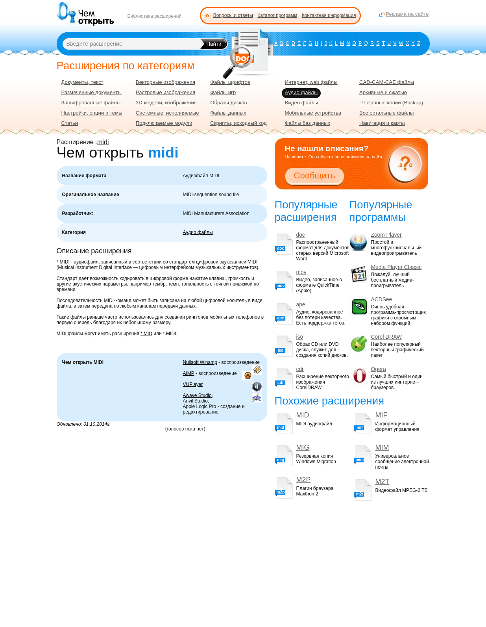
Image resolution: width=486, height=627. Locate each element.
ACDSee (381, 299)
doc (300, 235)
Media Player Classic (396, 267)
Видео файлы (301, 103)
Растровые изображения (165, 92)
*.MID (146, 333)
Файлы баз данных (307, 123)
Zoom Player (386, 235)
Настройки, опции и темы (91, 113)
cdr (300, 369)
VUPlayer (193, 384)
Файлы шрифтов (230, 82)
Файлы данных (228, 113)
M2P (303, 480)
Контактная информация (329, 15)
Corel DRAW (386, 337)
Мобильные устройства (313, 113)
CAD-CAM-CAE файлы (386, 82)
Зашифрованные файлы (91, 103)
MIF (381, 415)
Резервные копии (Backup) (391, 103)
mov (301, 272)
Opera (378, 369)
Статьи (69, 123)
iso (299, 337)
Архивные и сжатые (383, 92)
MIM (382, 447)
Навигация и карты (382, 123)
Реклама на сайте (407, 14)
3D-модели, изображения (166, 103)
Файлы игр (223, 92)
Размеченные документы (91, 92)
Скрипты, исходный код (238, 123)
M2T (382, 482)
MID (302, 415)
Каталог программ (277, 15)
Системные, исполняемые (167, 113)
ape (300, 305)
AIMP (188, 373)
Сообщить (314, 175)
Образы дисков (228, 103)
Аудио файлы (198, 232)
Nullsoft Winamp (200, 362)
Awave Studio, (198, 395)
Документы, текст (82, 82)
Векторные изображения (165, 82)
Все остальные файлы (386, 113)
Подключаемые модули (164, 123)
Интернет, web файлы (311, 82)
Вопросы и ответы (233, 15)
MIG (303, 447)
